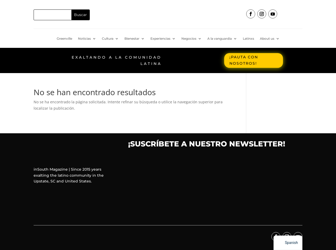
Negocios (188, 38)
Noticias (84, 38)
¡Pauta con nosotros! (243, 60)
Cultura (107, 38)
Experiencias (160, 38)
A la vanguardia (219, 38)
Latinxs (248, 38)
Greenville (64, 38)
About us (267, 38)
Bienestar (131, 38)
